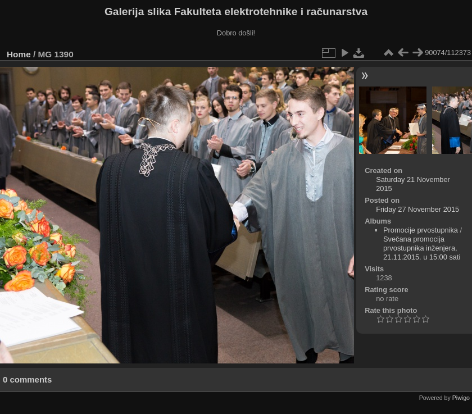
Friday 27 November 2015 (417, 209)
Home (19, 54)
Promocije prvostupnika (420, 230)
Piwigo (461, 397)
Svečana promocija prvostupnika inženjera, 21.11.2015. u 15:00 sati (421, 248)
